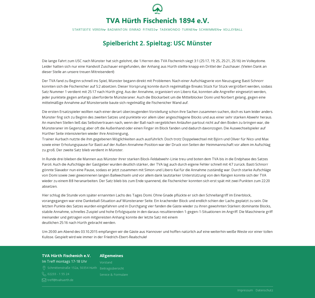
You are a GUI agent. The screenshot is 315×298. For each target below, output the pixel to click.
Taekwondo (170, 29)
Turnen (189, 29)
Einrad (135, 29)
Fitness (150, 29)
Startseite (81, 29)
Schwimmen (210, 29)
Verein (99, 29)
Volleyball (233, 29)
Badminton (117, 29)
